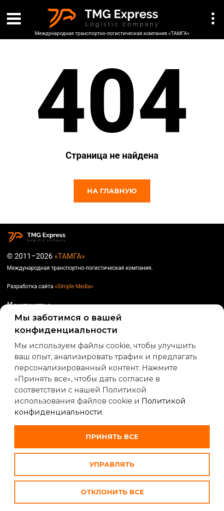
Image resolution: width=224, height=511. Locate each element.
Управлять (112, 464)
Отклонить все (112, 492)
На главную (112, 191)
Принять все (112, 437)
